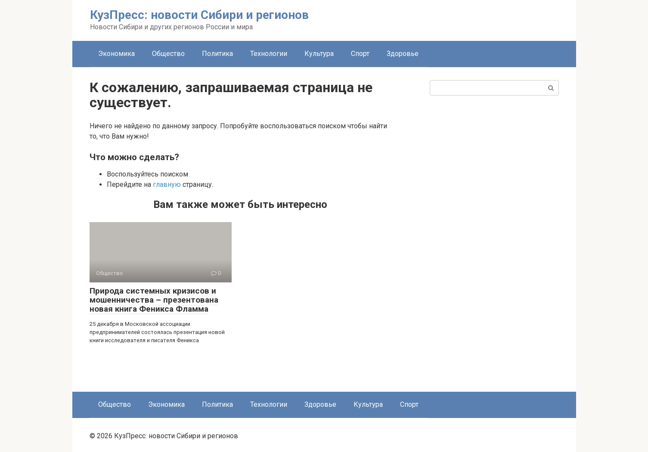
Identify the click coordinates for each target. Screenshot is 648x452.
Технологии (268, 54)
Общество (168, 54)
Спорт (360, 54)
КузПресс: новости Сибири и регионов (199, 15)
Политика (217, 54)
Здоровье (403, 54)
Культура (319, 54)
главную (167, 184)
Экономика (116, 54)
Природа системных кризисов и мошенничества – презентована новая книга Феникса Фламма (154, 300)
